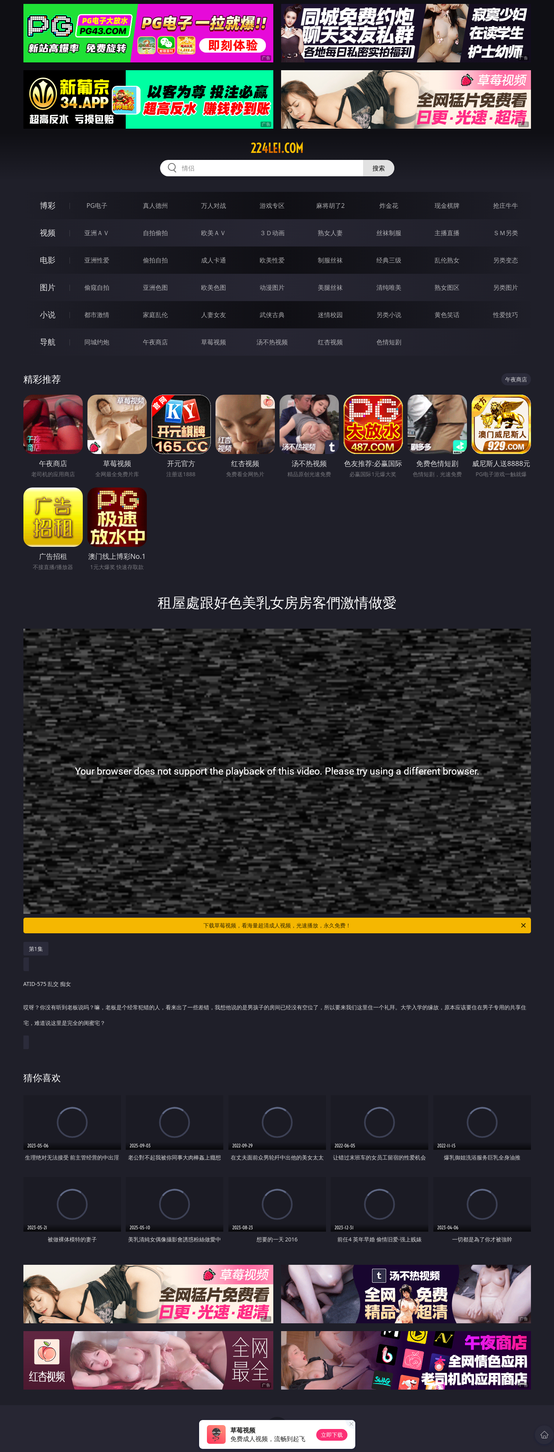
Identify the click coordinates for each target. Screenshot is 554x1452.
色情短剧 (388, 342)
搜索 (378, 168)
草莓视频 (213, 342)
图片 (47, 287)
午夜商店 (155, 342)
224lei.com (277, 148)
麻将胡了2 (330, 205)
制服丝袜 (330, 260)
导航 (47, 342)
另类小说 (388, 314)
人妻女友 (213, 314)
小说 (47, 314)
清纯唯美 (388, 287)
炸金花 (388, 205)
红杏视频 (330, 342)
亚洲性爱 (96, 260)
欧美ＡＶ (213, 233)
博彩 (47, 205)
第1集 (36, 948)
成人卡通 (213, 260)
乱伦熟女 (447, 260)
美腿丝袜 (330, 287)
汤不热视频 (272, 342)
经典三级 (388, 260)
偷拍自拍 (155, 260)
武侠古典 (272, 314)
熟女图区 (447, 287)
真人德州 (155, 205)
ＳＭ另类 (505, 233)
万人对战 (213, 205)
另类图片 (505, 287)
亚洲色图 (155, 287)
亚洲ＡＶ (96, 233)
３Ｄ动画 (272, 233)
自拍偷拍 (155, 233)
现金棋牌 (447, 205)
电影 (47, 260)
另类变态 (505, 260)
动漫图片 (272, 287)
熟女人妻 (330, 233)
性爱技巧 (505, 314)
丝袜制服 (388, 233)
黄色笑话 (447, 314)
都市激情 (96, 314)
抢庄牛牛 (505, 205)
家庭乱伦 (155, 314)
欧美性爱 (272, 260)
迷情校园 (330, 314)
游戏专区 (272, 205)
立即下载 (332, 1434)
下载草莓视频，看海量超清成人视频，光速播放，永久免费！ (365, 925)
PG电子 (97, 205)
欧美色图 (213, 287)
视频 (47, 232)
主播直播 (447, 233)
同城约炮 (96, 342)
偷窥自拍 (96, 287)
